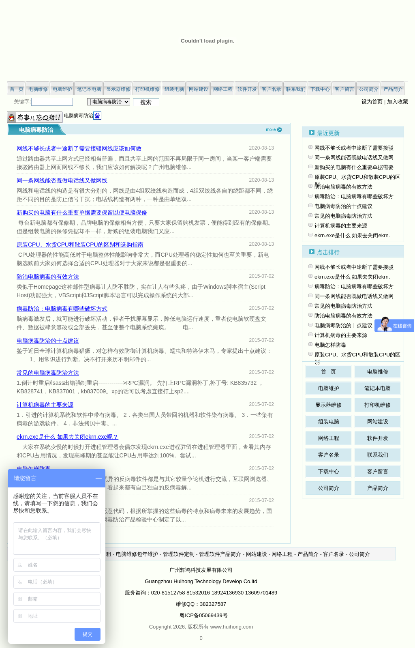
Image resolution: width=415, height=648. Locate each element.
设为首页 (372, 102)
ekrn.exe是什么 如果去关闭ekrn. (352, 235)
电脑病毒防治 (78, 115)
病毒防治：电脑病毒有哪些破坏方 (354, 196)
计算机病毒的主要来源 (45, 404)
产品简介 (377, 488)
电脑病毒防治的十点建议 (48, 340)
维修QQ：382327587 (201, 604)
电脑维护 (328, 388)
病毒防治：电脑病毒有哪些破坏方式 (62, 308)
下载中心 (328, 471)
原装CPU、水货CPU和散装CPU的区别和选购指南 (80, 244)
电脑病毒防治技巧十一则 (48, 501)
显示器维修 (328, 405)
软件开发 (377, 438)
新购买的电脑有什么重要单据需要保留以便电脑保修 (82, 212)
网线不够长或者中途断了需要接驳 (354, 148)
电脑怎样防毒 (34, 469)
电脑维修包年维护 (137, 554)
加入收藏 (397, 102)
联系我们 (377, 455)
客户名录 (328, 455)
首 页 (328, 372)
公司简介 (328, 488)
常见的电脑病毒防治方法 (48, 372)
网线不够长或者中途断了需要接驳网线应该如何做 (79, 148)
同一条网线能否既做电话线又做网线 (62, 180)
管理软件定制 (179, 554)
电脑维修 (377, 372)
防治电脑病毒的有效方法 (48, 276)
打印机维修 (377, 405)
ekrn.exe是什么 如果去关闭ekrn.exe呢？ (67, 436)
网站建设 (377, 421)
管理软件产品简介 (220, 554)
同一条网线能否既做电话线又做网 (354, 157)
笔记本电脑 (377, 388)
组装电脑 (328, 421)
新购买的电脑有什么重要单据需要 (354, 167)
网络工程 (328, 438)
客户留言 (377, 471)
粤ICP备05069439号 (204, 615)
